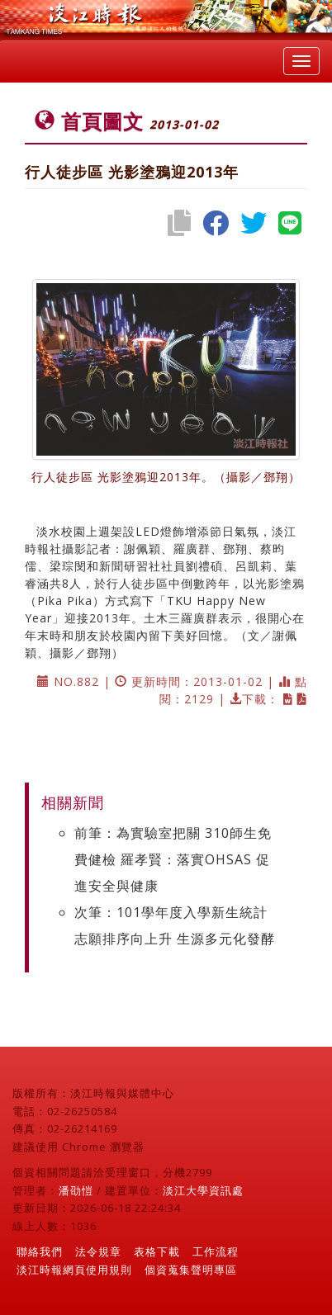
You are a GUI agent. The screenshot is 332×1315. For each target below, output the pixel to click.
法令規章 (98, 1251)
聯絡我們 (40, 1251)
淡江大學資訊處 (203, 1190)
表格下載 (157, 1251)
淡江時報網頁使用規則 (74, 1269)
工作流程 (215, 1251)
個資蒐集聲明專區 (191, 1269)
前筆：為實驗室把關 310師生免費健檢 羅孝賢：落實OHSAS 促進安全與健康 (173, 859)
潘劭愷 (76, 1190)
